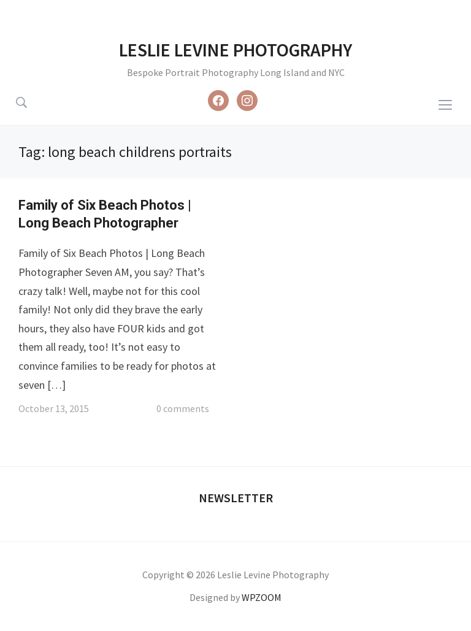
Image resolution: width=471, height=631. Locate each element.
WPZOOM (261, 597)
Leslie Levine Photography (235, 49)
